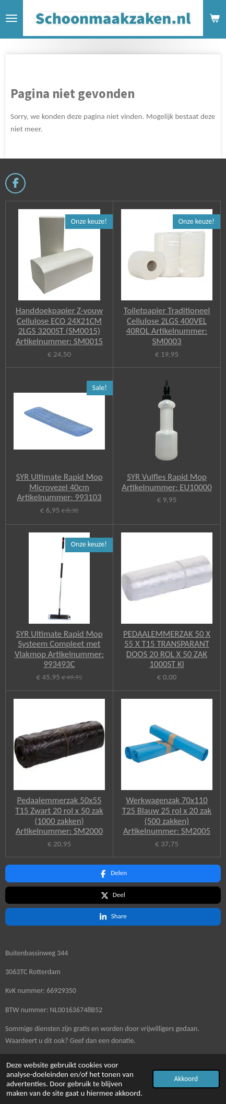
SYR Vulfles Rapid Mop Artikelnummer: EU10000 (167, 482)
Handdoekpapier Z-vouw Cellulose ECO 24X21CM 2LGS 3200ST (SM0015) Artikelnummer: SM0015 (59, 326)
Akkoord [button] (186, 1078)
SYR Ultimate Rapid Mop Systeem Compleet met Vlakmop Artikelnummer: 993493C (59, 649)
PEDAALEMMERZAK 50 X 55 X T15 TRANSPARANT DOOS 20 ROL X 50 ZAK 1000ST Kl (166, 649)
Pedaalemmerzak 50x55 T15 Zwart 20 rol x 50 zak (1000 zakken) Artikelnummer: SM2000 (59, 815)
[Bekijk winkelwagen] (214, 18)
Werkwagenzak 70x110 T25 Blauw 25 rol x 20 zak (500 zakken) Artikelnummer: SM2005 (166, 815)
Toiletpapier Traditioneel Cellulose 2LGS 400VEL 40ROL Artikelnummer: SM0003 (167, 326)
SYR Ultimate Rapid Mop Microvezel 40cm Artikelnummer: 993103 (59, 487)
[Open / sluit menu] (11, 18)
